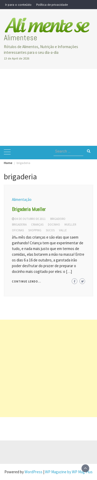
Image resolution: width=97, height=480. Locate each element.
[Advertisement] (48, 107)
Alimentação (22, 199)
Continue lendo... (26, 281)
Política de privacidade (52, 4)
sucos (50, 230)
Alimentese (20, 38)
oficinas (18, 230)
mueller (70, 224)
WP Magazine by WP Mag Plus (69, 471)
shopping (34, 230)
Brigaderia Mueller (29, 209)
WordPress (33, 471)
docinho (54, 224)
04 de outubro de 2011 (30, 219)
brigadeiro (57, 219)
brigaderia (19, 224)
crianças (37, 224)
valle (63, 230)
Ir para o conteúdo (18, 4)
